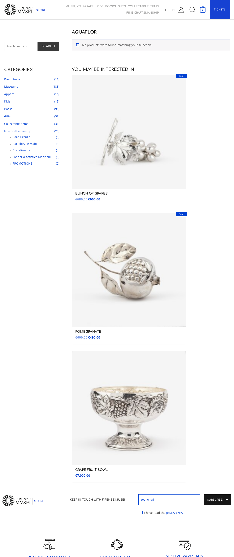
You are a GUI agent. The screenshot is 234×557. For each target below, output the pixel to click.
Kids (7, 102)
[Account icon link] (181, 9)
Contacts (185, 434)
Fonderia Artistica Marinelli (32, 158)
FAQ (180, 493)
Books (8, 110)
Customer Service (191, 425)
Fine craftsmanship (17, 132)
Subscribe (217, 190)
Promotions (12, 80)
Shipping (184, 475)
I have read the (162, 204)
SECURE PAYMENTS (185, 247)
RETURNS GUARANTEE (49, 248)
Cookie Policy (188, 512)
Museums (11, 87)
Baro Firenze (21, 138)
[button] (192, 10)
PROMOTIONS (22, 164)
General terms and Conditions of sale (203, 464)
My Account (187, 444)
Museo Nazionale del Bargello (26, 434)
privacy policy (176, 203)
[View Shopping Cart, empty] (202, 10)
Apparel (9, 95)
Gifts (7, 117)
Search (48, 46)
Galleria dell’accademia (20, 425)
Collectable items (16, 124)
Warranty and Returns (194, 484)
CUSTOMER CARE (117, 248)
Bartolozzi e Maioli (25, 144)
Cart (181, 453)
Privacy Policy (188, 502)
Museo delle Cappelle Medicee (84, 425)
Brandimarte (21, 151)
